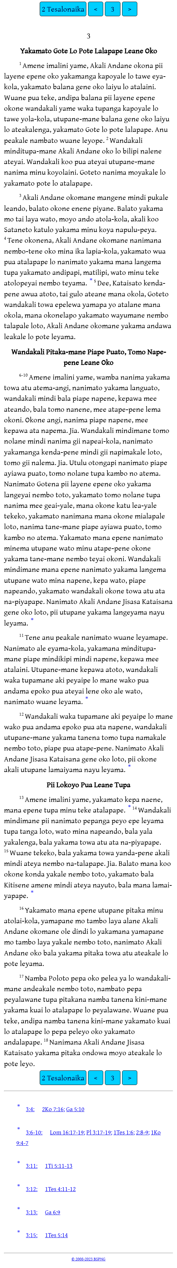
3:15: (31, 1234)
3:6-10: (34, 1132)
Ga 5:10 (75, 1109)
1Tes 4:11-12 (60, 1188)
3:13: (31, 1212)
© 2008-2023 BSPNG (88, 1258)
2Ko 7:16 (53, 1109)
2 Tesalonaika (63, 8)
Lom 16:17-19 (67, 1132)
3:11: (31, 1165)
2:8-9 (142, 1132)
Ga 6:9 (52, 1212)
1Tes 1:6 (123, 1132)
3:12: (31, 1188)
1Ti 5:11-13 (58, 1165)
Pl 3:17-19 (98, 1132)
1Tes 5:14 (56, 1234)
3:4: (30, 1109)
